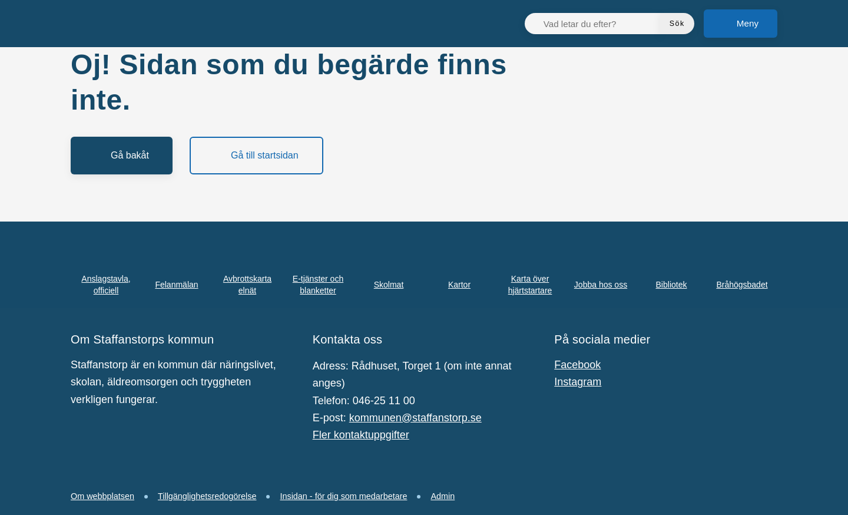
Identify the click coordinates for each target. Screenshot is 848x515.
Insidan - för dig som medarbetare (343, 496)
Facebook (577, 365)
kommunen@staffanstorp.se (415, 418)
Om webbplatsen (102, 496)
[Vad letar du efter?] (599, 23)
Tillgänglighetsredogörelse (207, 496)
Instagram (577, 382)
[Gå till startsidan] (256, 155)
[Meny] (740, 23)
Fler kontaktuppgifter (361, 435)
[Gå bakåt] (122, 155)
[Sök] (677, 23)
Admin (442, 496)
